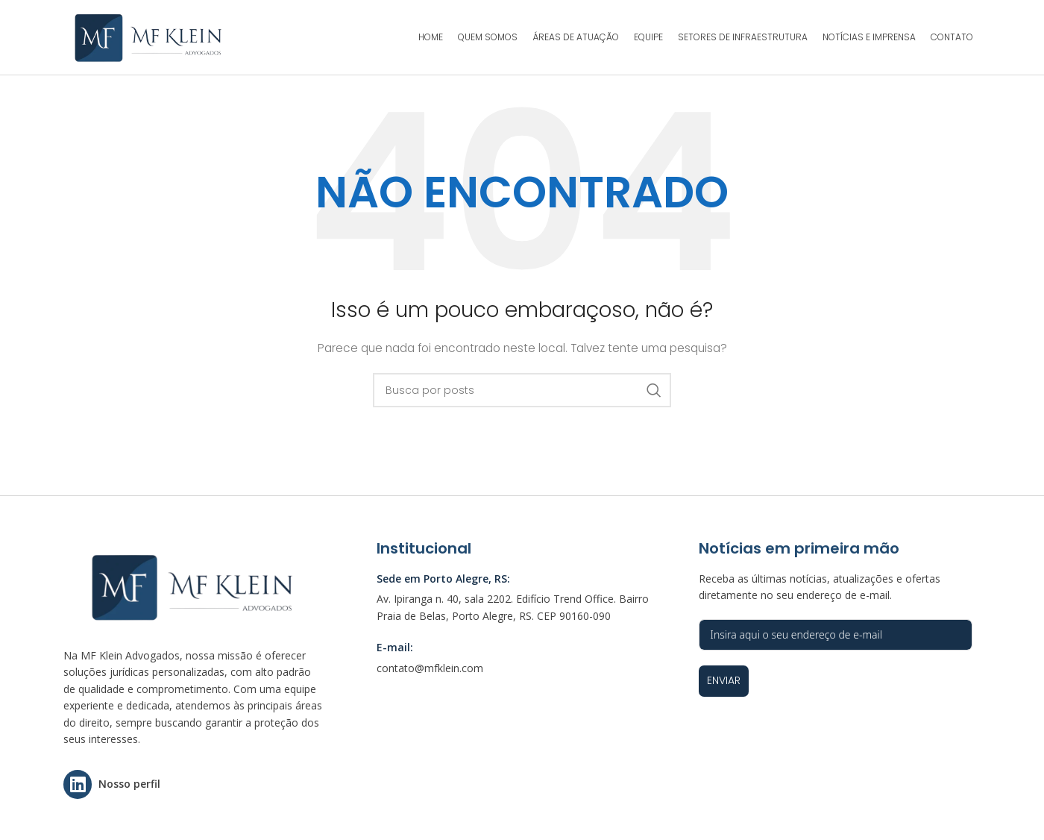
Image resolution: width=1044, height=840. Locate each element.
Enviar (723, 680)
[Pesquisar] (522, 390)
